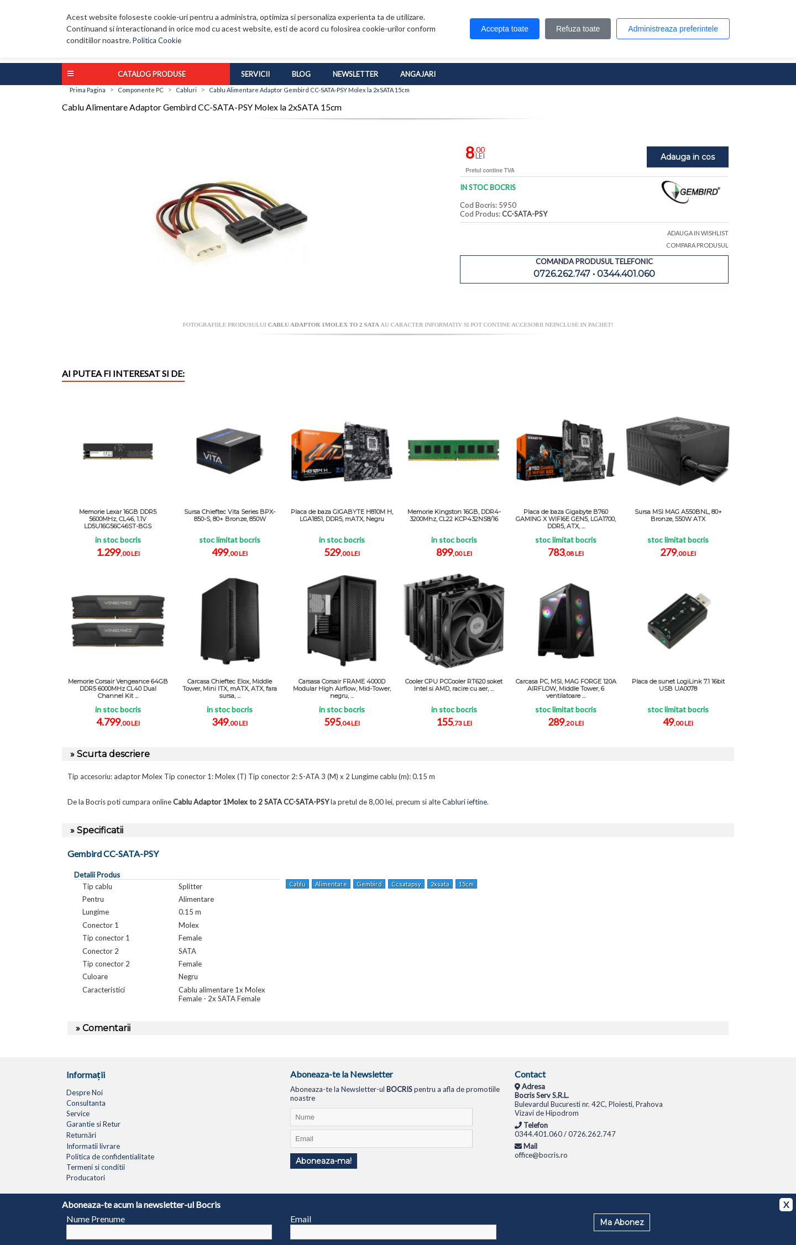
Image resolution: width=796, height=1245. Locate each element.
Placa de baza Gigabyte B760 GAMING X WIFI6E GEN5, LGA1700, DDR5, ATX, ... (566, 519)
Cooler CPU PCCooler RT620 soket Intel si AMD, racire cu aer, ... (453, 684)
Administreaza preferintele (673, 28)
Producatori (85, 1177)
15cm (466, 883)
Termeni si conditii (95, 1167)
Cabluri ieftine (464, 801)
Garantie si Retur (93, 1124)
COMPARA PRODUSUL (697, 245)
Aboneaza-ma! (324, 1161)
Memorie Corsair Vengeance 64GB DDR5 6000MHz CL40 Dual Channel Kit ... (118, 688)
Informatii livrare (93, 1146)
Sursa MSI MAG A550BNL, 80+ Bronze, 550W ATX (678, 515)
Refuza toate (578, 28)
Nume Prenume (95, 1219)
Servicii (255, 74)
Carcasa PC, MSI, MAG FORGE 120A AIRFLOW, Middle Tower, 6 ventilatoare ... (566, 688)
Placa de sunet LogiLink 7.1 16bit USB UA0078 (678, 684)
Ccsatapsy (406, 883)
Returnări (81, 1135)
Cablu (297, 883)
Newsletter (355, 74)
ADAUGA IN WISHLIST (698, 233)
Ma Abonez (622, 1222)
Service (78, 1113)
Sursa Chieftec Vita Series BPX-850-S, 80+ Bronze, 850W (229, 515)
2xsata (440, 883)
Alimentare (331, 883)
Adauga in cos (688, 157)
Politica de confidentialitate (110, 1156)
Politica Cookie (157, 40)
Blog (301, 74)
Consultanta (86, 1103)
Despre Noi (84, 1092)
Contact (530, 1074)
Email (300, 1219)
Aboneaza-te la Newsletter (341, 1074)
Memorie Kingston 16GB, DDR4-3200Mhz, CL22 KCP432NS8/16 (454, 515)
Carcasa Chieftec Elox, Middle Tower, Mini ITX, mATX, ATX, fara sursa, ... (229, 688)
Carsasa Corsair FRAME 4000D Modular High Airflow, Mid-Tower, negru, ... (342, 688)
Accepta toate (504, 28)
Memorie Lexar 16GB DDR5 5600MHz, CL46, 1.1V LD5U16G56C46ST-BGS (117, 519)
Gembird (369, 883)
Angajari (418, 74)
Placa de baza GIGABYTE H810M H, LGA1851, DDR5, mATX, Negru (342, 515)
